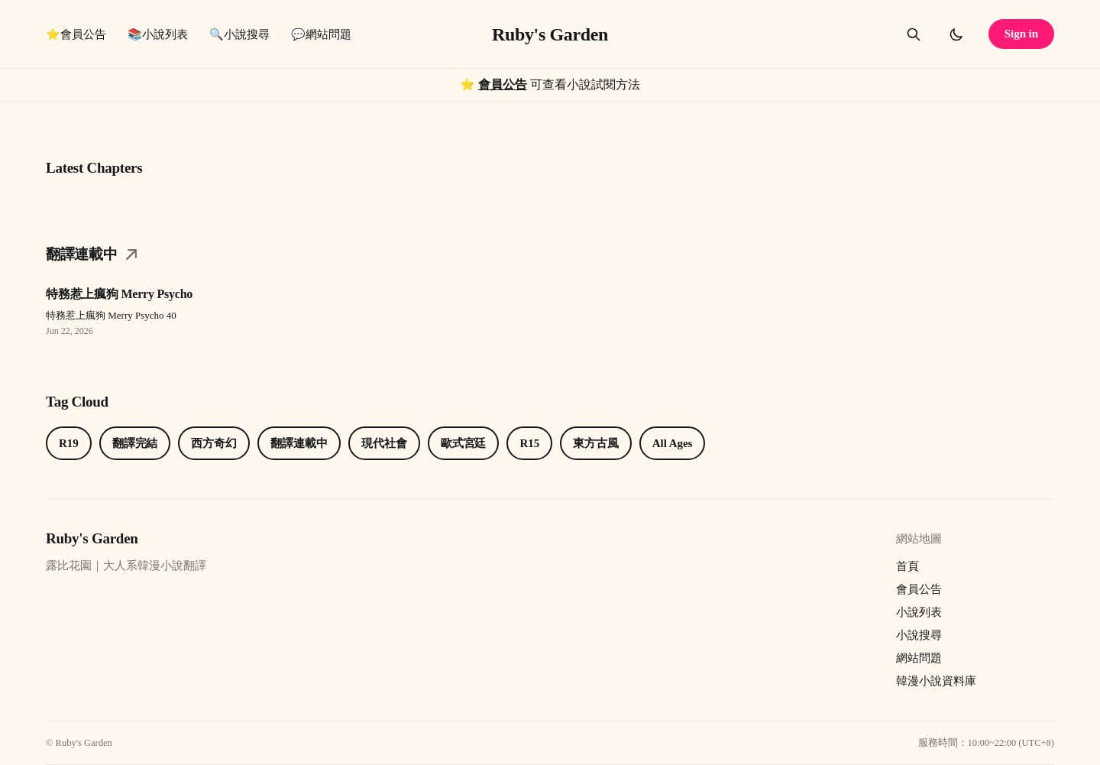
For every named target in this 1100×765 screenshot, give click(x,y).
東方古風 (596, 443)
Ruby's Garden (550, 34)
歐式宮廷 (464, 443)
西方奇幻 (214, 443)
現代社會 (384, 443)
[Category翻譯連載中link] (550, 259)
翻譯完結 (135, 443)
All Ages (672, 443)
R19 (69, 443)
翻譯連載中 (299, 443)
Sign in (1021, 34)
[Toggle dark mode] (956, 34)
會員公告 (502, 84)
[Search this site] (913, 34)
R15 (529, 443)
